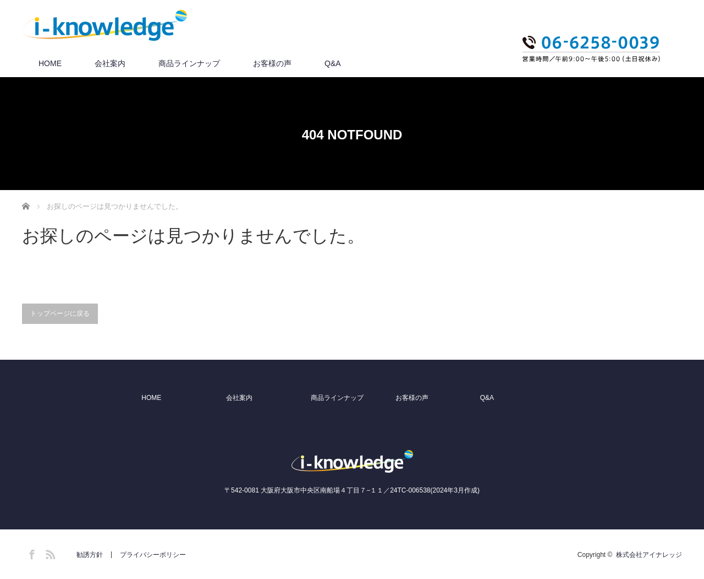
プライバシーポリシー (153, 554)
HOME (50, 63)
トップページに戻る (60, 313)
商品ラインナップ (189, 63)
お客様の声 (272, 63)
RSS (49, 552)
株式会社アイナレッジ (649, 555)
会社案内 (110, 63)
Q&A (332, 63)
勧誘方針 (89, 554)
